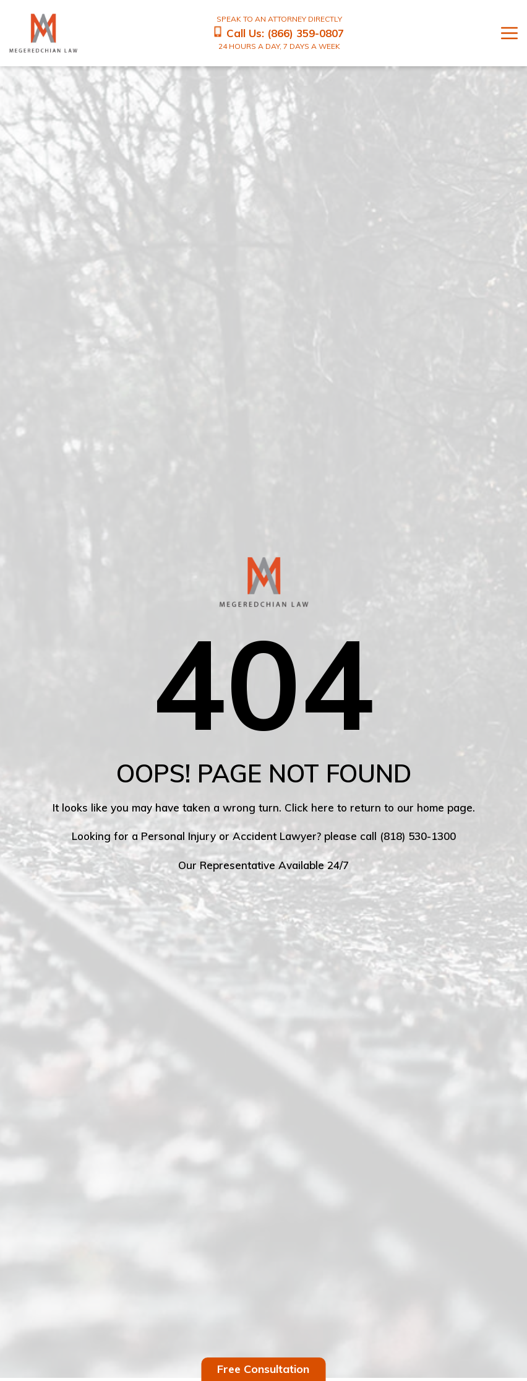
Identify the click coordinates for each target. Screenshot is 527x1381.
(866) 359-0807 (305, 32)
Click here (309, 807)
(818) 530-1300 (418, 835)
